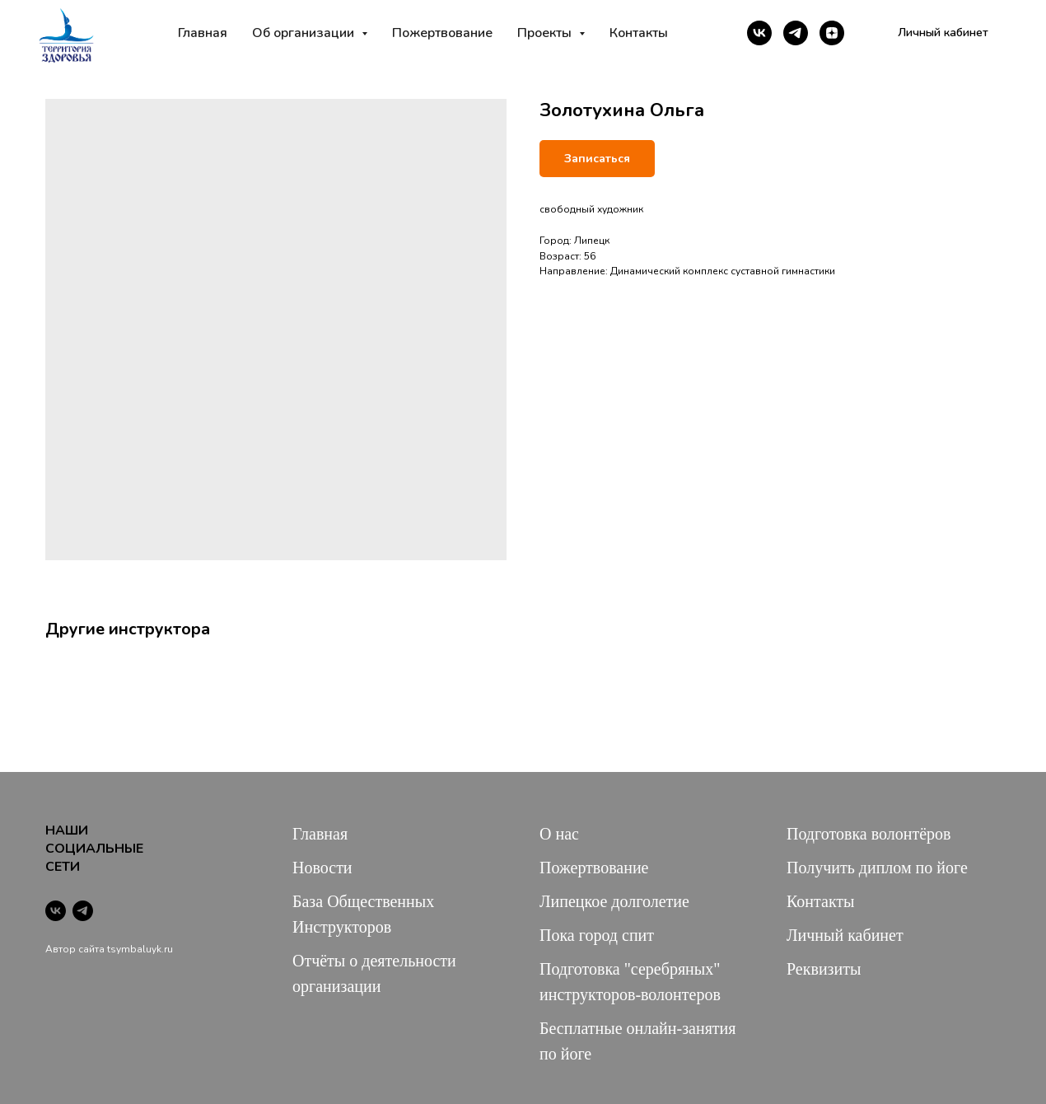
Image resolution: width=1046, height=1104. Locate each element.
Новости (322, 867)
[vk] (759, 33)
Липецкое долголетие (614, 901)
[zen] (832, 33)
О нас (559, 834)
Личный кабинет (845, 935)
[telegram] (795, 33)
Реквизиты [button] (824, 969)
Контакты (638, 33)
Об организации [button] (304, 33)
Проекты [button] (546, 33)
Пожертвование (442, 33)
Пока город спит (596, 935)
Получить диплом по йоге (877, 867)
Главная (202, 33)
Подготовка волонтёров (868, 834)
